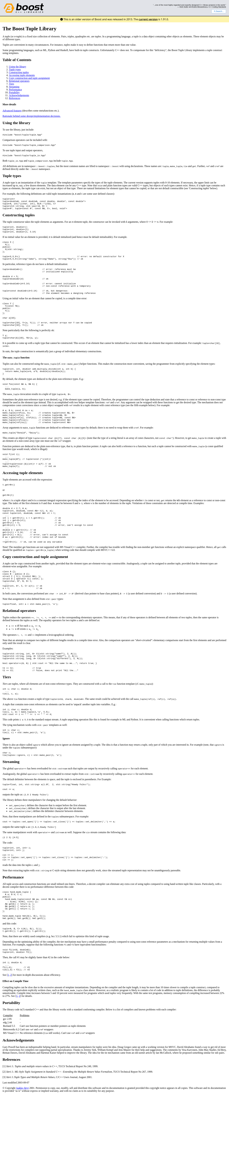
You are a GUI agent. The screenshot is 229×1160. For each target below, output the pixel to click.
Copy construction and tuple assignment (29, 78)
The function (16, 377)
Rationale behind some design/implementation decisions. (32, 116)
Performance (15, 89)
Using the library (17, 66)
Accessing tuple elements (22, 75)
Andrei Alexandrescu (200, 7)
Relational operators (19, 81)
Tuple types (15, 69)
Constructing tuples (19, 72)
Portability (14, 92)
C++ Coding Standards (217, 7)
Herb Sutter (184, 7)
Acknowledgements (19, 95)
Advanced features (12, 110)
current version (148, 19)
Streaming (14, 86)
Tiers (11, 83)
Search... (219, 11)
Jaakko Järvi (22, 1153)
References (14, 98)
